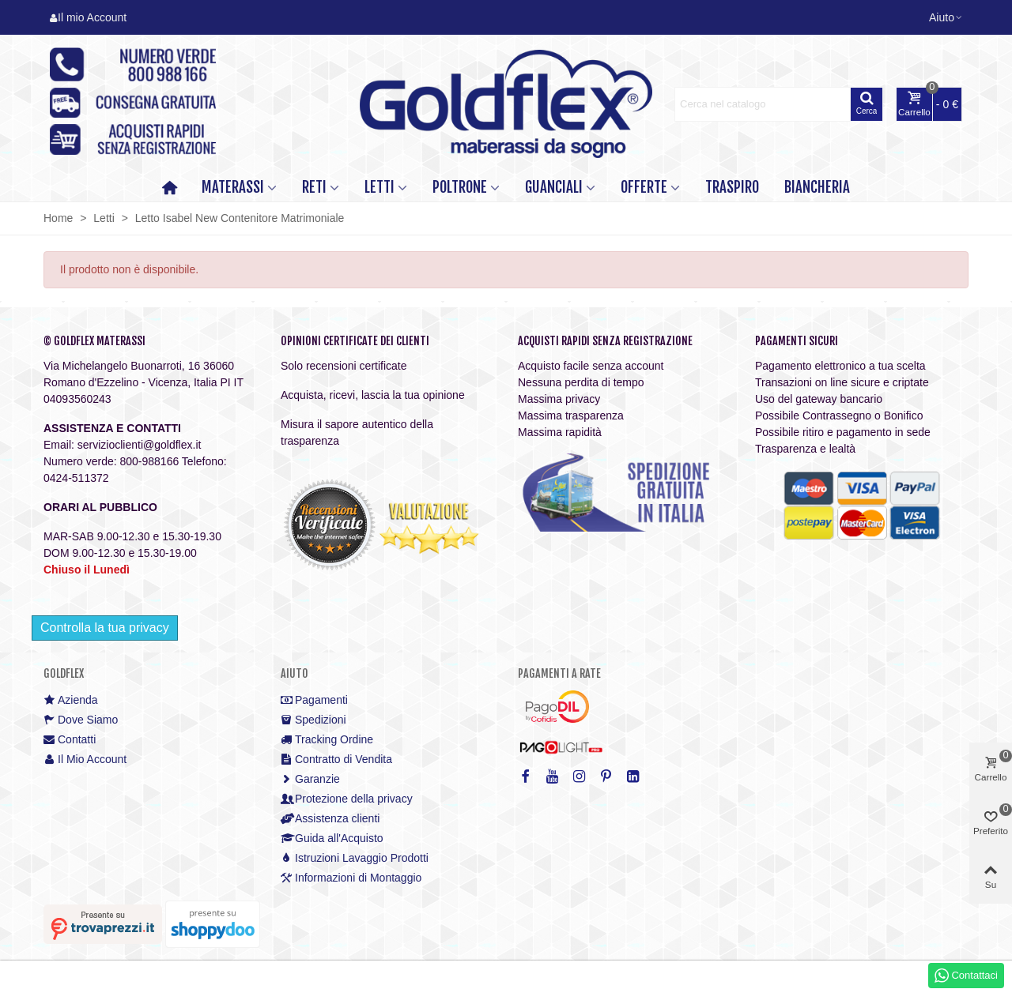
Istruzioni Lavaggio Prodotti (355, 858)
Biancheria (817, 187)
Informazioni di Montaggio (351, 878)
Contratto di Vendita (336, 759)
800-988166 (149, 461)
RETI (314, 187)
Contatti (69, 739)
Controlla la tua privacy (104, 627)
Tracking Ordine (327, 739)
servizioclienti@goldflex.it (139, 444)
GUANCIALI (554, 187)
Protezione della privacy (347, 799)
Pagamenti (314, 700)
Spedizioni (313, 720)
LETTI (379, 187)
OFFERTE (644, 187)
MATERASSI (233, 187)
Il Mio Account (84, 759)
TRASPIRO (732, 187)
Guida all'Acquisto (332, 838)
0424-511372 (76, 478)
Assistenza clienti (330, 818)
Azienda (70, 700)
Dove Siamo (80, 720)
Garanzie (310, 779)
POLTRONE (459, 187)
